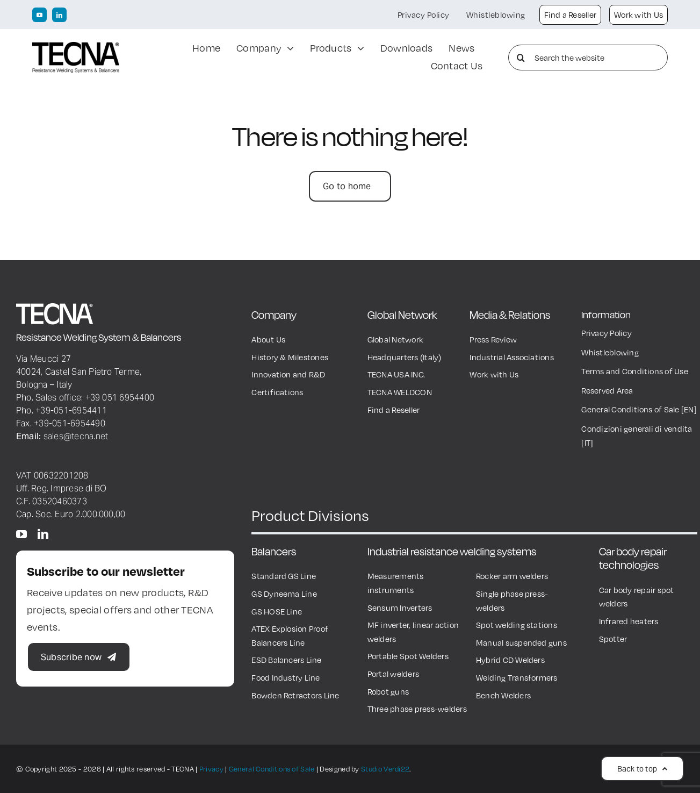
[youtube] (39, 15)
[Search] (521, 57)
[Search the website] (588, 57)
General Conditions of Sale (272, 769)
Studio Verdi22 (385, 769)
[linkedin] (59, 15)
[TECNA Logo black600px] (75, 47)
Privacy (211, 769)
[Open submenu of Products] (358, 49)
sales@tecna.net (76, 436)
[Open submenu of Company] (288, 49)
